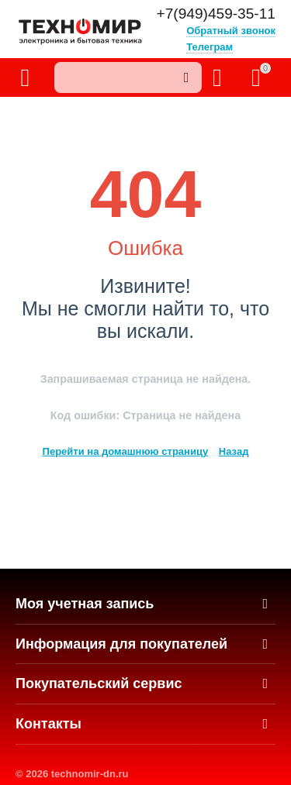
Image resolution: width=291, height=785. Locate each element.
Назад (234, 451)
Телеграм (209, 47)
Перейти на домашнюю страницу (126, 451)
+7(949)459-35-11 (215, 14)
